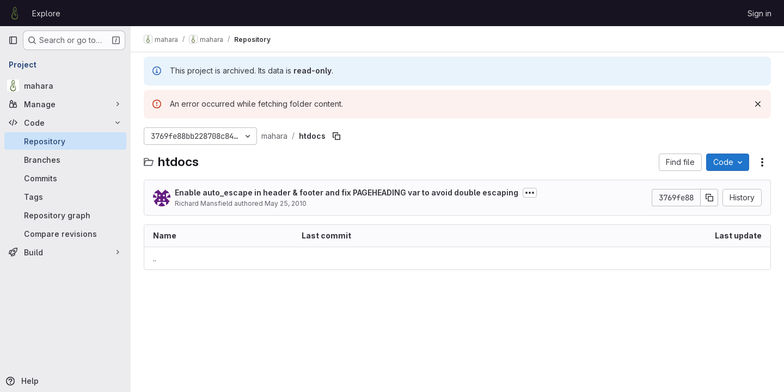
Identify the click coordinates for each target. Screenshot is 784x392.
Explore (46, 13)
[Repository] (65, 141)
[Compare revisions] (65, 233)
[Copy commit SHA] (709, 197)
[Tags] (65, 196)
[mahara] (65, 85)
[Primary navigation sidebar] (13, 40)
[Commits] (65, 178)
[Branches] (65, 159)
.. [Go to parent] (154, 258)
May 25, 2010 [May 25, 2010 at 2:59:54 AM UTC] (286, 203)
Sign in (759, 13)
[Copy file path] (336, 136)
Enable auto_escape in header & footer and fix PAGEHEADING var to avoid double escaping (346, 192)
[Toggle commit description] (530, 193)
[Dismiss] (757, 104)
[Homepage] (14, 13)
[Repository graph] (65, 215)
